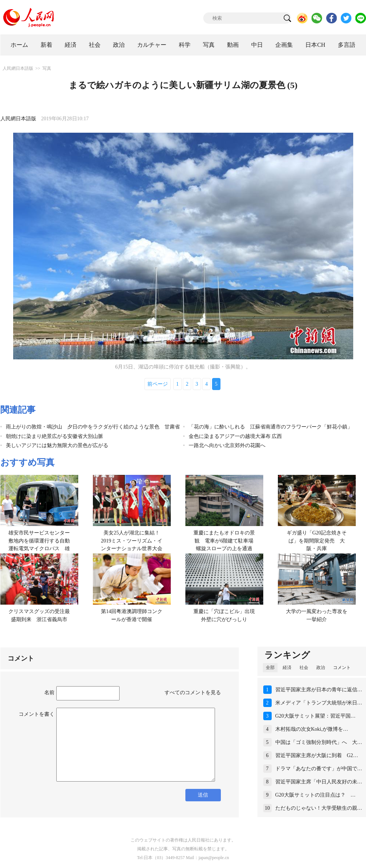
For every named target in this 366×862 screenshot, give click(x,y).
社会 (95, 45)
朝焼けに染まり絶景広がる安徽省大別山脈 (54, 436)
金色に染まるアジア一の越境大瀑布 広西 (235, 436)
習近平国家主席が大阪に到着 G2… (316, 755)
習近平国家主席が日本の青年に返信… (318, 689)
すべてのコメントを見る (193, 692)
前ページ (157, 384)
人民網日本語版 (18, 68)
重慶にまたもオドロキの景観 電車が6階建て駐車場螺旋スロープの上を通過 (224, 540)
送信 (203, 795)
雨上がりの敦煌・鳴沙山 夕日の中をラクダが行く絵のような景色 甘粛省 (93, 427)
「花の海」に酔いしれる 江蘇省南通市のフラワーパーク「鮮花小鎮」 (270, 427)
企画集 (284, 45)
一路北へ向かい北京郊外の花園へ (227, 445)
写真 (209, 45)
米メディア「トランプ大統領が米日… (318, 703)
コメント (342, 667)
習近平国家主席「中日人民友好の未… (318, 782)
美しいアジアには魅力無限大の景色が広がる (57, 445)
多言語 (346, 45)
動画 (233, 45)
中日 (257, 45)
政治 (119, 45)
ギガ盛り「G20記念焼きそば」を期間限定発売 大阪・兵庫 (317, 540)
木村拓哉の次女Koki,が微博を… (311, 729)
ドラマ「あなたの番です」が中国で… (318, 768)
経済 (70, 45)
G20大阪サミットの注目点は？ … (315, 795)
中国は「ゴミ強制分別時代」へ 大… (318, 742)
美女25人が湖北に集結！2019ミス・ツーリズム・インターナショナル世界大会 (131, 540)
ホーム (19, 45)
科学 (184, 45)
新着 (46, 45)
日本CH (315, 45)
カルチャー (151, 45)
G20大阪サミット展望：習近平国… (315, 716)
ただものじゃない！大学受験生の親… (318, 808)
